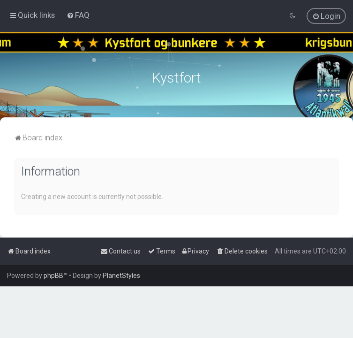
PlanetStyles (121, 275)
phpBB (53, 275)
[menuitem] (78, 15)
